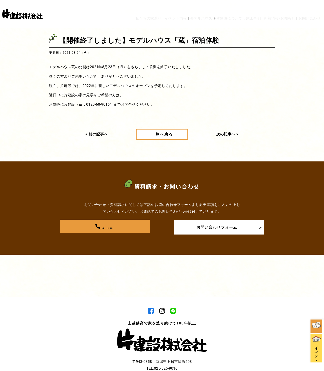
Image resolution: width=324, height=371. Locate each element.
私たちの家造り (121, 7)
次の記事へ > (227, 134)
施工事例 (246, 7)
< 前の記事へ (97, 134)
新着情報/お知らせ (276, 7)
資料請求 (317, 281)
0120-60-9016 (105, 226)
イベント (317, 312)
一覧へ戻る (162, 134)
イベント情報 (152, 7)
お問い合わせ (309, 7)
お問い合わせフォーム (227, 226)
